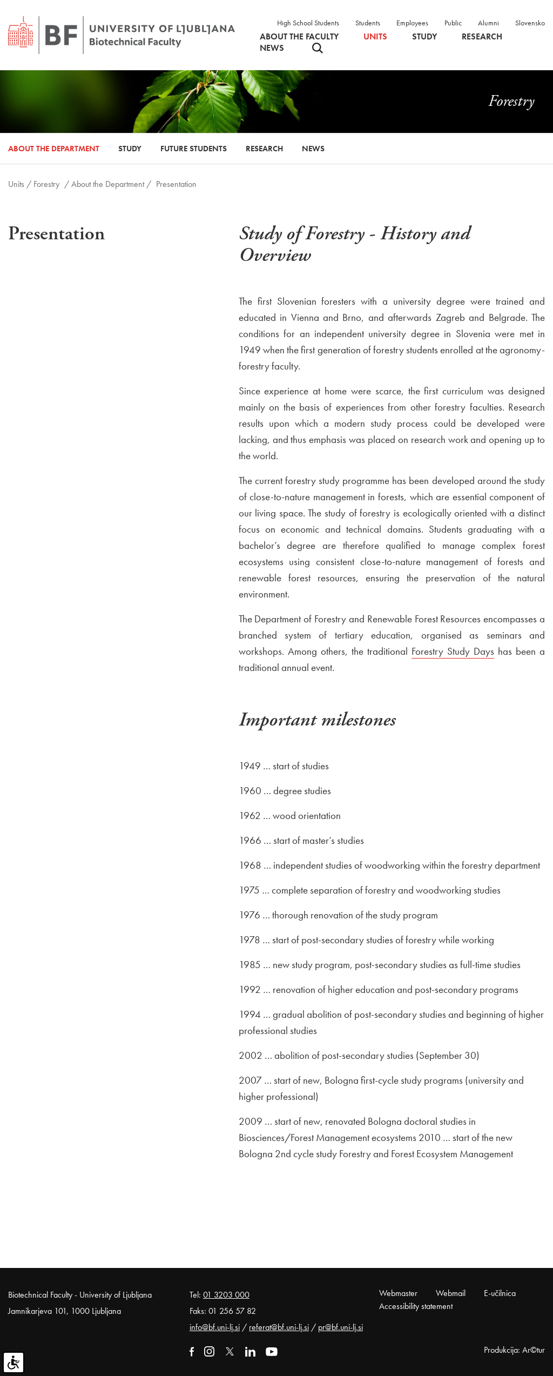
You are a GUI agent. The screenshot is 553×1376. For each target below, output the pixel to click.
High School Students (308, 23)
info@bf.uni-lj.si (215, 1327)
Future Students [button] (193, 148)
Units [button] (375, 37)
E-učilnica (500, 1293)
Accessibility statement (416, 1306)
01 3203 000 (226, 1294)
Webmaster (398, 1293)
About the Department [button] (53, 148)
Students (367, 23)
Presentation (176, 184)
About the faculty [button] (299, 37)
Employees (412, 23)
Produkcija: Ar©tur (514, 1349)
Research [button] (482, 37)
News (272, 48)
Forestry (46, 184)
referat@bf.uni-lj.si (279, 1327)
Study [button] (424, 37)
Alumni (488, 23)
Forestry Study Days (453, 651)
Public (453, 23)
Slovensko (530, 23)
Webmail (451, 1293)
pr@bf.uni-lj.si (340, 1327)
